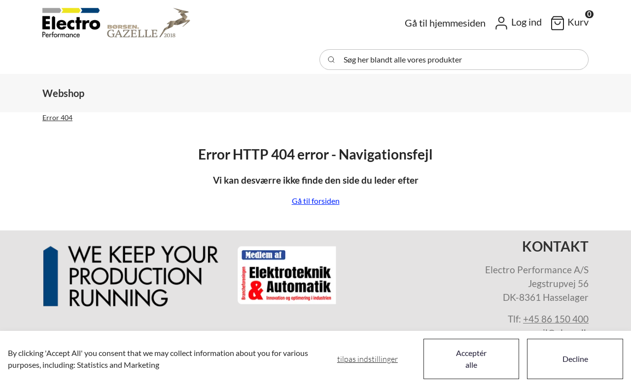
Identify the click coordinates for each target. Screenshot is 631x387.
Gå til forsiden (316, 200)
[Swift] (116, 22)
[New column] (190, 272)
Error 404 (57, 117)
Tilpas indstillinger (367, 359)
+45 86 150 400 (556, 319)
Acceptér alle (471, 358)
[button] (518, 22)
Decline (575, 358)
